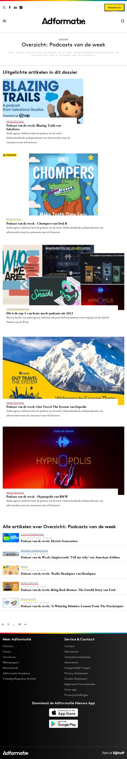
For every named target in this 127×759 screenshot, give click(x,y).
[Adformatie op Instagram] (21, 7)
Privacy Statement (76, 673)
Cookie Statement (75, 678)
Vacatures (9, 657)
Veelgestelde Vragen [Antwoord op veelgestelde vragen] (77, 668)
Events (7, 651)
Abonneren (71, 651)
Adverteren (71, 662)
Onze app (70, 689)
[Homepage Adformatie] (63, 20)
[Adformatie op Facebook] (9, 7)
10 (19, 624)
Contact (69, 646)
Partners (8, 646)
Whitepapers (11, 662)
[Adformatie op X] (4, 7)
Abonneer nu (114, 7)
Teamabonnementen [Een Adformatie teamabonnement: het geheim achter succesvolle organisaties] (77, 657)
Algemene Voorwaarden (79, 684)
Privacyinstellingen (76, 695)
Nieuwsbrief (10, 668)
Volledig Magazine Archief (19, 678)
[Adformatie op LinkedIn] (15, 7)
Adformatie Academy (16, 673)
